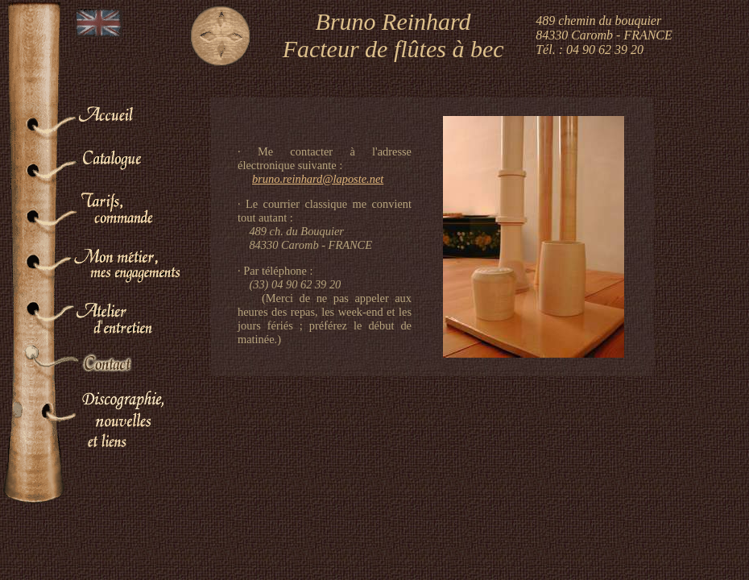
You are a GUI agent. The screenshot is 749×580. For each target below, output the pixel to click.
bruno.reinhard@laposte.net (317, 178)
